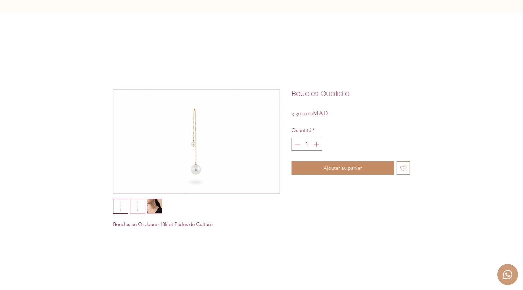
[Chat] (507, 274)
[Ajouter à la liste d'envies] (403, 168)
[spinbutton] (307, 144)
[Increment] (317, 144)
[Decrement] (297, 144)
